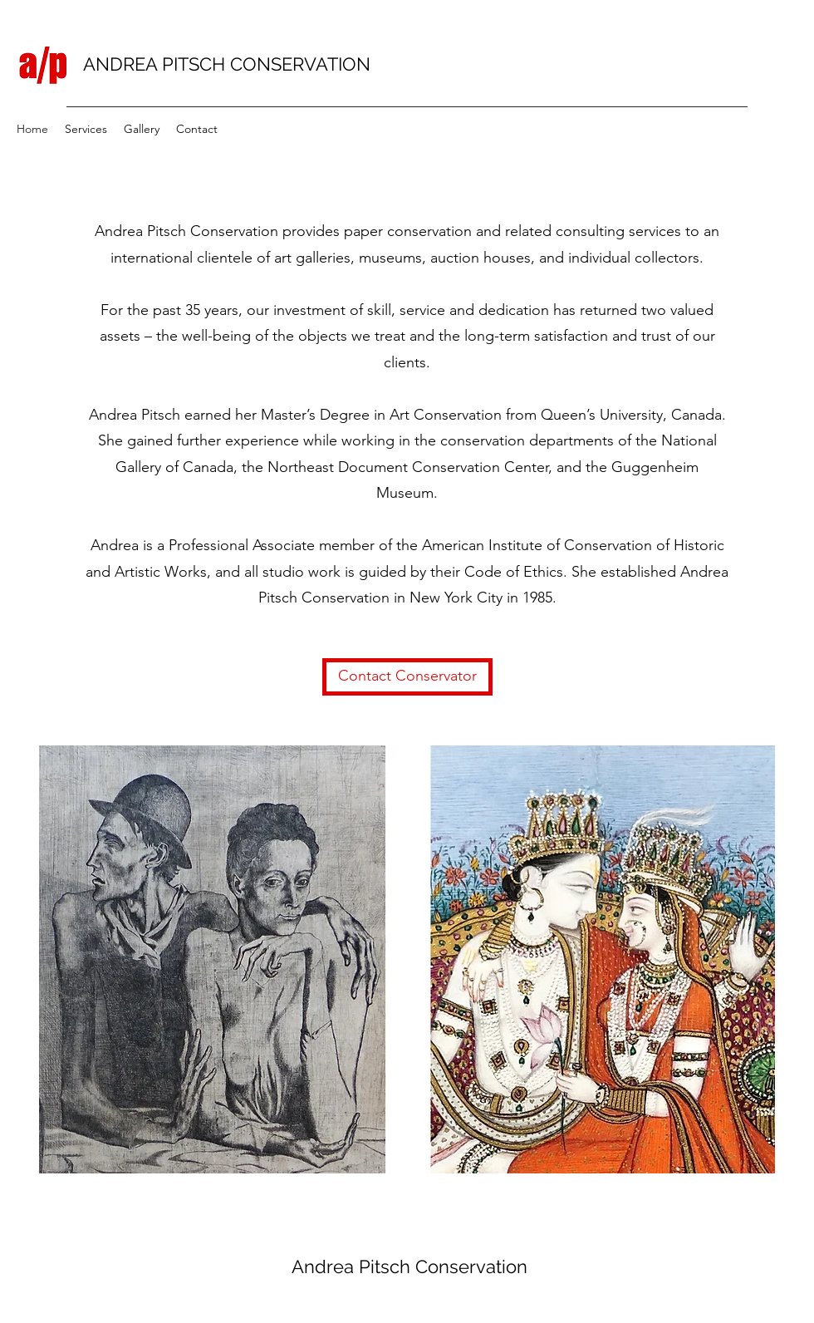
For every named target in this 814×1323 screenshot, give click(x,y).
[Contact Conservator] (407, 677)
